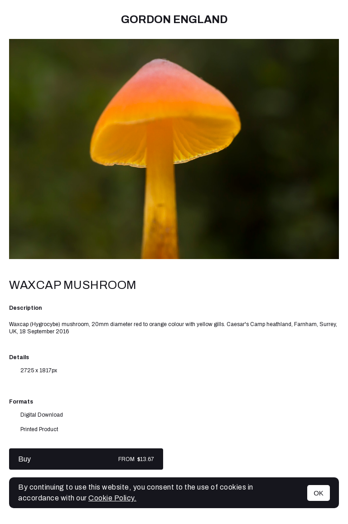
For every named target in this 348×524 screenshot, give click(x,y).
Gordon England (174, 19)
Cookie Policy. (112, 498)
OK (319, 493)
